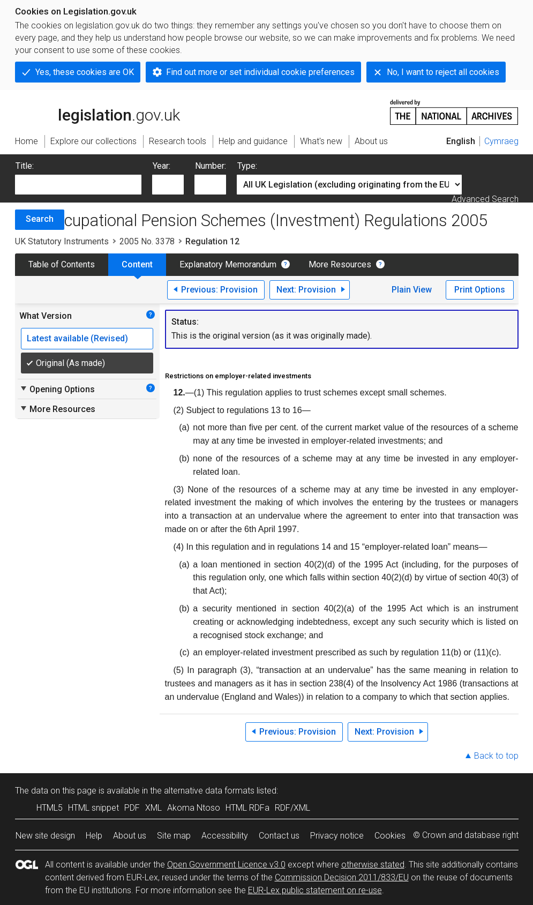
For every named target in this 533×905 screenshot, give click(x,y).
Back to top (496, 756)
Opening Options (57, 389)
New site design (45, 836)
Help (94, 836)
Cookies (390, 836)
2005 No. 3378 (147, 241)
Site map (174, 836)
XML (153, 808)
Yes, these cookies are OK (84, 72)
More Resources (340, 264)
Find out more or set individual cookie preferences (260, 72)
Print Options (479, 290)
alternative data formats (209, 791)
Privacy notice (337, 836)
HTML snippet (93, 808)
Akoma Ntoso (193, 808)
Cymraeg (501, 141)
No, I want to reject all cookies (443, 72)
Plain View (412, 290)
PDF (132, 808)
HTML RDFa (247, 808)
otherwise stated (372, 864)
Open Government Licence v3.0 (226, 864)
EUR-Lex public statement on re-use (315, 890)
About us (129, 836)
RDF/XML (292, 808)
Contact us (279, 836)
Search (40, 219)
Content (137, 264)
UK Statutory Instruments (62, 241)
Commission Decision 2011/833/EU (342, 877)
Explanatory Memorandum (227, 264)
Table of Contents (61, 264)
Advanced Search (485, 199)
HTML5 (49, 808)
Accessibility (224, 836)
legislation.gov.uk (97, 111)
